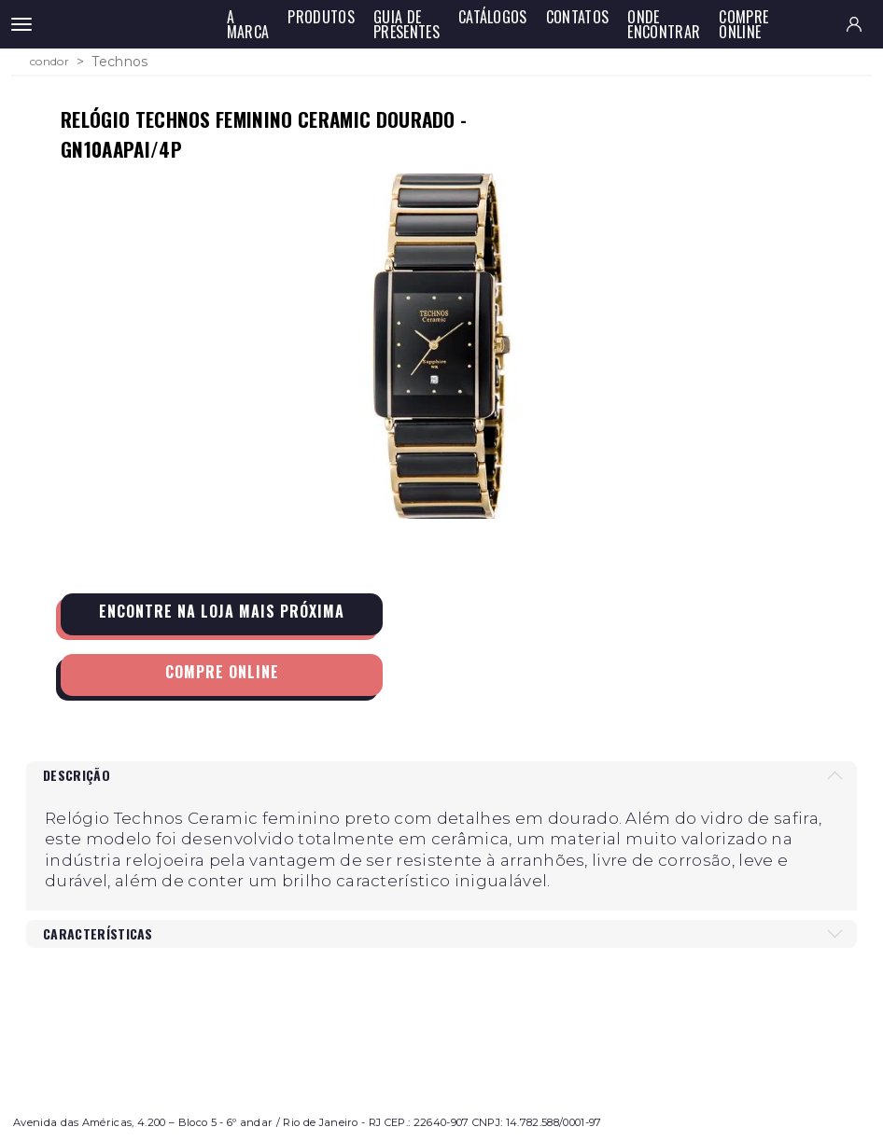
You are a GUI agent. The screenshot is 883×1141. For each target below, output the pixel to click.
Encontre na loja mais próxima (221, 611)
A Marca (248, 24)
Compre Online (743, 24)
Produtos (321, 17)
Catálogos (492, 17)
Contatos (578, 17)
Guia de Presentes (406, 24)
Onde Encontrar (663, 24)
